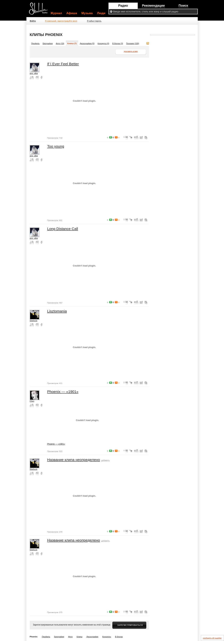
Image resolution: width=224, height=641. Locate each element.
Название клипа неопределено (73, 460)
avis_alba (34, 73)
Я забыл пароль (94, 21)
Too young (55, 146)
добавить (105, 460)
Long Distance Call (62, 229)
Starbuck (33, 321)
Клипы (79, 637)
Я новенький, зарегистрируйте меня (61, 21)
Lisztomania (57, 311)
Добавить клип (131, 51)
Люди (101, 13)
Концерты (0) (103, 43)
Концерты (106, 637)
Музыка (87, 13)
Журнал (56, 13)
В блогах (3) (117, 43)
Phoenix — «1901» (63, 392)
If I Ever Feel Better (63, 64)
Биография (48, 43)
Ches (32, 401)
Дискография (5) (87, 43)
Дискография (92, 637)
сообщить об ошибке (212, 638)
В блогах (119, 637)
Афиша (71, 13)
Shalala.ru (40, 10)
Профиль (35, 43)
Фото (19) (60, 43)
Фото (70, 637)
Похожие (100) (132, 43)
